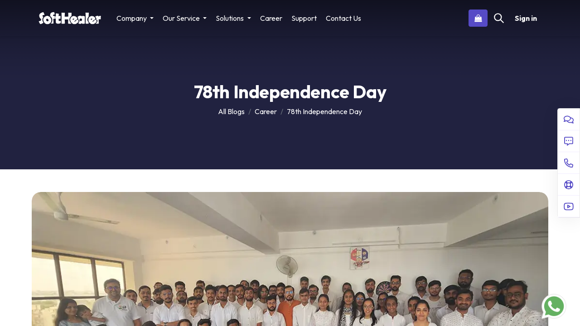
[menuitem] (271, 18)
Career (266, 111)
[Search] (499, 18)
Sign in (526, 18)
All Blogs (231, 111)
